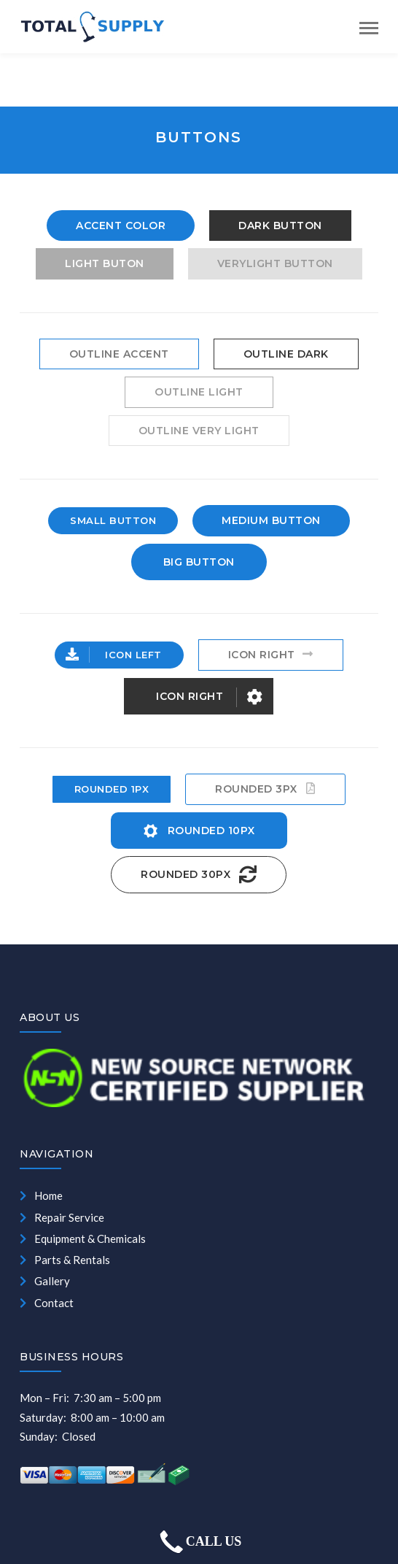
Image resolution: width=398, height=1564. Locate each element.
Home (41, 1195)
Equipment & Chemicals (83, 1238)
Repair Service (62, 1217)
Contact (47, 1302)
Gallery (45, 1280)
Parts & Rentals (65, 1259)
